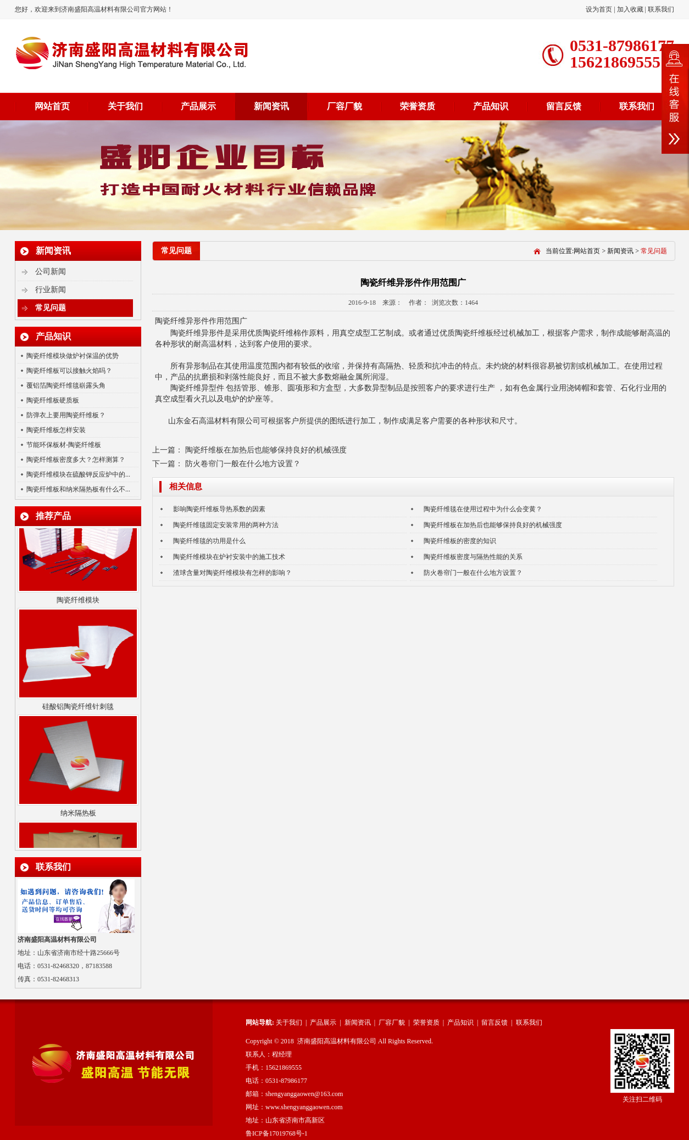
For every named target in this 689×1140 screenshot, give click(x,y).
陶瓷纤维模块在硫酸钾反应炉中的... (78, 474)
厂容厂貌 (344, 106)
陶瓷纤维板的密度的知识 (460, 541)
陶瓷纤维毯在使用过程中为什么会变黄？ (483, 509)
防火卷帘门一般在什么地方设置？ (243, 464)
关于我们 (125, 106)
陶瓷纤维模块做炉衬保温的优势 (72, 356)
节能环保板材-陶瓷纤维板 (63, 445)
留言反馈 (563, 106)
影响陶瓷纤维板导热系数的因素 (219, 509)
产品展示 (198, 106)
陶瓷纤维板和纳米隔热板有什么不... (78, 489)
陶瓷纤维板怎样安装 (56, 430)
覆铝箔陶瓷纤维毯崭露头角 (65, 385)
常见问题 (50, 308)
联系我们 (661, 9)
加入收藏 (630, 9)
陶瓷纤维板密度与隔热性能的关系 (473, 557)
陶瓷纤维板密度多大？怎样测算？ (75, 459)
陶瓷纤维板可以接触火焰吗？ (69, 371)
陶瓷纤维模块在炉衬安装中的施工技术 (229, 557)
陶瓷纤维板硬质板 (52, 400)
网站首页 (52, 106)
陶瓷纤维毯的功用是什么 (209, 541)
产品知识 (490, 106)
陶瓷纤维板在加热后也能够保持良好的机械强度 (266, 450)
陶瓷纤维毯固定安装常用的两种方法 (226, 525)
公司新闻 (50, 271)
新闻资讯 (271, 106)
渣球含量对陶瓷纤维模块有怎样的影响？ (232, 573)
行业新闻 (50, 290)
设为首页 (600, 9)
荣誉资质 (417, 106)
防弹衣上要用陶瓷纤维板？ (65, 415)
